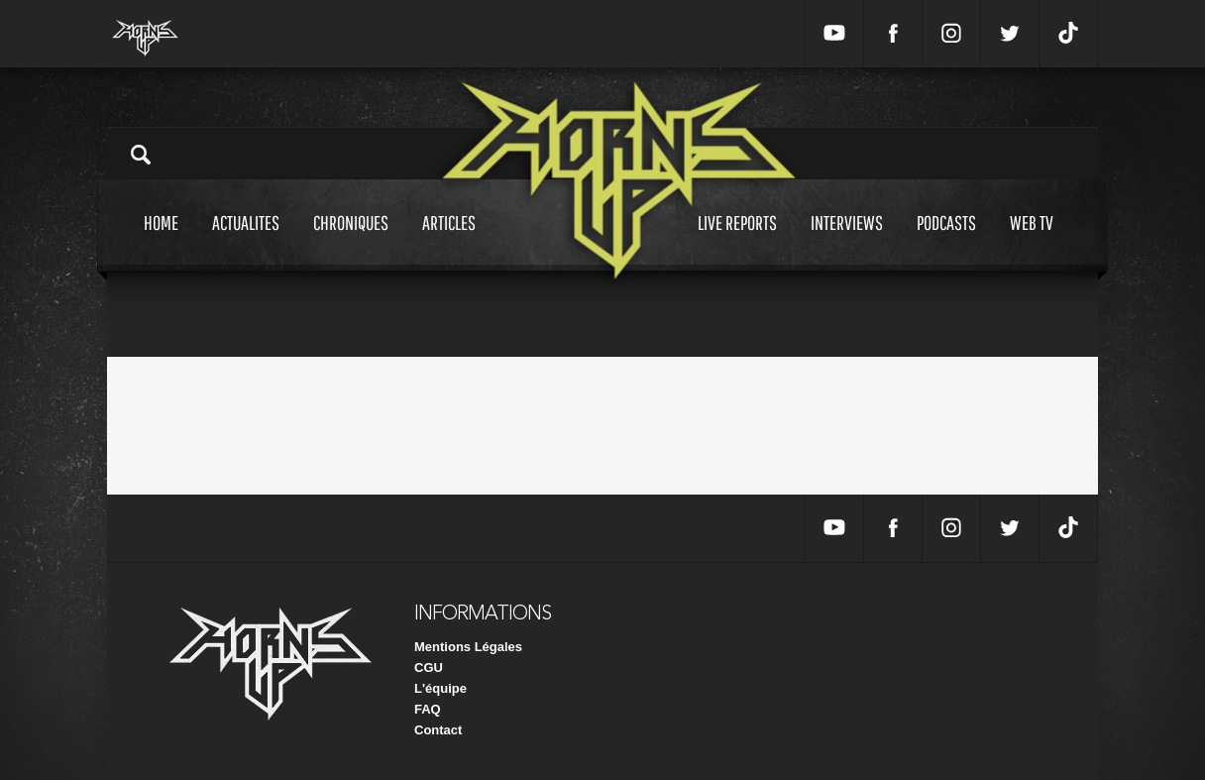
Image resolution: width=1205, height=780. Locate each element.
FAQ (427, 709)
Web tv (1031, 241)
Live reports (737, 241)
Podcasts (946, 241)
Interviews (847, 241)
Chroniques (350, 241)
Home (161, 241)
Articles (449, 241)
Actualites (245, 241)
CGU (428, 667)
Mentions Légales (468, 646)
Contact (438, 730)
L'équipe (440, 688)
